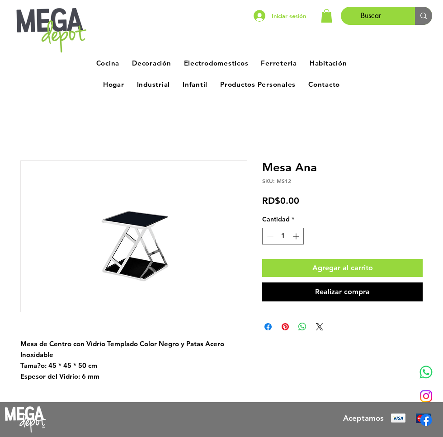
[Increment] (296, 236)
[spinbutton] (283, 236)
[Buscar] (371, 16)
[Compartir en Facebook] (268, 326)
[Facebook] (426, 420)
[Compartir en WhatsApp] (302, 326)
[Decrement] (269, 236)
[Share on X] (319, 326)
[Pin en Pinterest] (285, 326)
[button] (326, 16)
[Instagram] (426, 396)
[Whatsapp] (426, 372)
